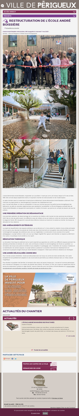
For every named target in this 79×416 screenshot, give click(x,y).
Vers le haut (6, 314)
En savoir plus (35, 413)
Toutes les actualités (41, 350)
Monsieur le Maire (57, 398)
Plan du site (65, 407)
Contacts (72, 407)
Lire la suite (71, 336)
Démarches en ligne (32, 368)
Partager (7, 358)
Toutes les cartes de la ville (35, 364)
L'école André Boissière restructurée (38, 322)
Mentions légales (55, 407)
